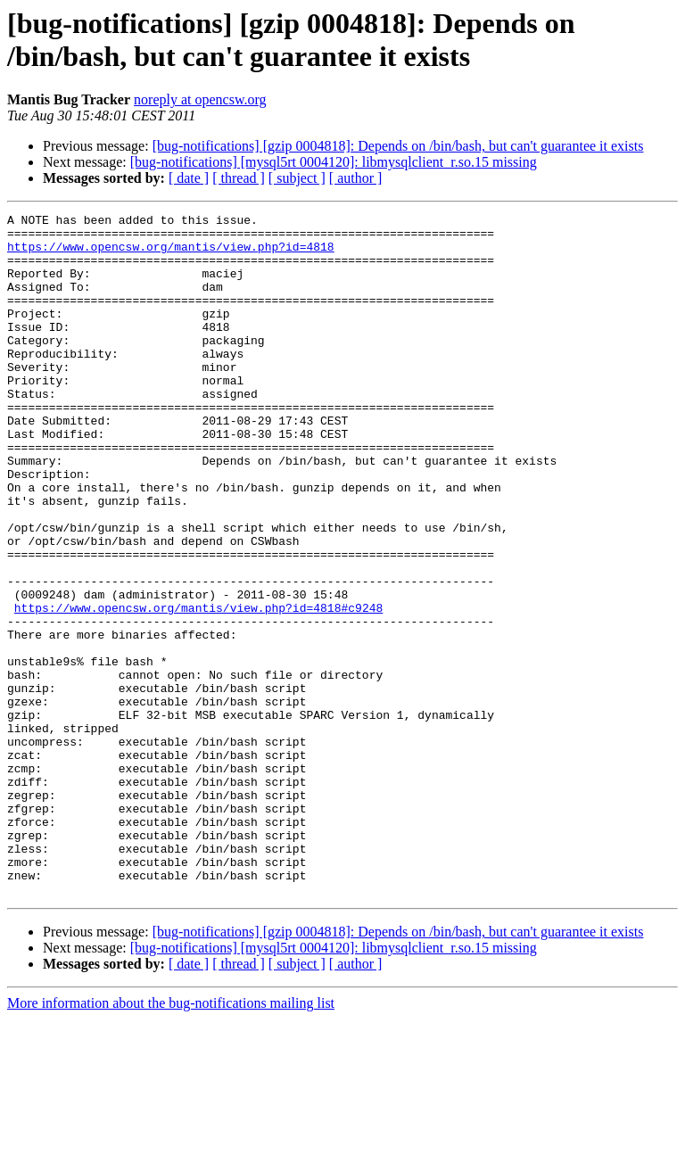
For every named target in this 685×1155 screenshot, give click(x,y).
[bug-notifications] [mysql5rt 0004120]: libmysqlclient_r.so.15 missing (333, 161)
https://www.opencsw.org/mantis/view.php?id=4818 (170, 254)
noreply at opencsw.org (200, 99)
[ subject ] (297, 178)
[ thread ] (238, 178)
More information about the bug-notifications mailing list (170, 1139)
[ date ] (189, 178)
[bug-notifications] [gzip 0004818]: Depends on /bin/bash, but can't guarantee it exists (398, 145)
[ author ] (356, 178)
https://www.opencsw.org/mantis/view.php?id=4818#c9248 (198, 688)
